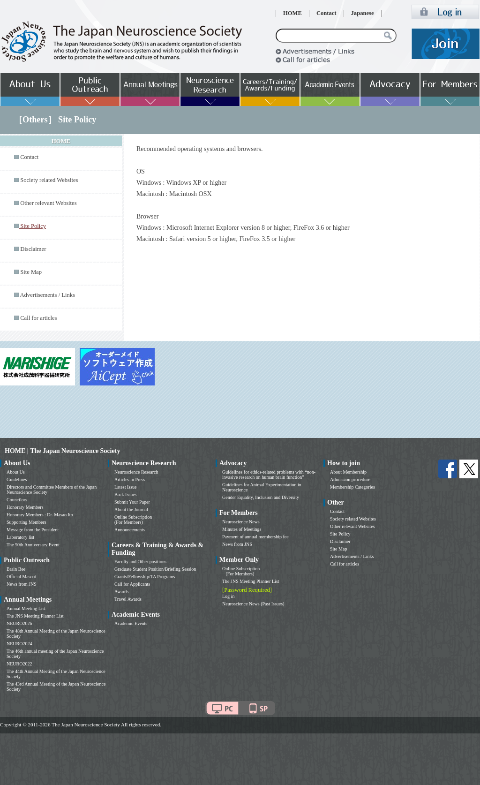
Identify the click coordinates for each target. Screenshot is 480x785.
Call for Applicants (132, 584)
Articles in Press (129, 479)
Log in (228, 596)
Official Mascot (21, 576)
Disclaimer (33, 249)
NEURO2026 (19, 623)
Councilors (17, 499)
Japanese (362, 13)
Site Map (31, 272)
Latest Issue (125, 487)
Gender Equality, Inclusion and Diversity (260, 497)
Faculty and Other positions (140, 561)
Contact (326, 13)
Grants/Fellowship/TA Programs (144, 576)
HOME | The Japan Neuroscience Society (62, 450)
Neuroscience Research (136, 472)
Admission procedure (350, 479)
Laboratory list (20, 537)
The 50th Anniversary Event (33, 544)
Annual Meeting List (26, 608)
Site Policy (340, 533)
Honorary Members (25, 507)
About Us (16, 472)
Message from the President (33, 529)
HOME (292, 13)
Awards (121, 591)
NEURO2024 (19, 643)
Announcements (129, 529)
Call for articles (38, 318)
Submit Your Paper (132, 502)
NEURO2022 (19, 663)
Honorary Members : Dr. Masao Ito (40, 514)
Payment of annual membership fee (255, 536)
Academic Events (130, 623)
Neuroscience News (241, 521)
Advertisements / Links (47, 295)
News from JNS (22, 584)
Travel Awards (128, 599)
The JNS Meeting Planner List (35, 616)
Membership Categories (352, 487)
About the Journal (131, 509)
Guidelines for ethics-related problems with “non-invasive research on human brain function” (268, 474)
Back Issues (125, 494)
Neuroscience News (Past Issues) (253, 603)
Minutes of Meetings (241, 529)
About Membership (348, 472)
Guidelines (17, 479)
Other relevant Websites (48, 203)
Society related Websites (49, 180)
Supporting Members (26, 522)
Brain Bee (16, 569)
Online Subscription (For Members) (133, 519)
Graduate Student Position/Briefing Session (155, 569)
